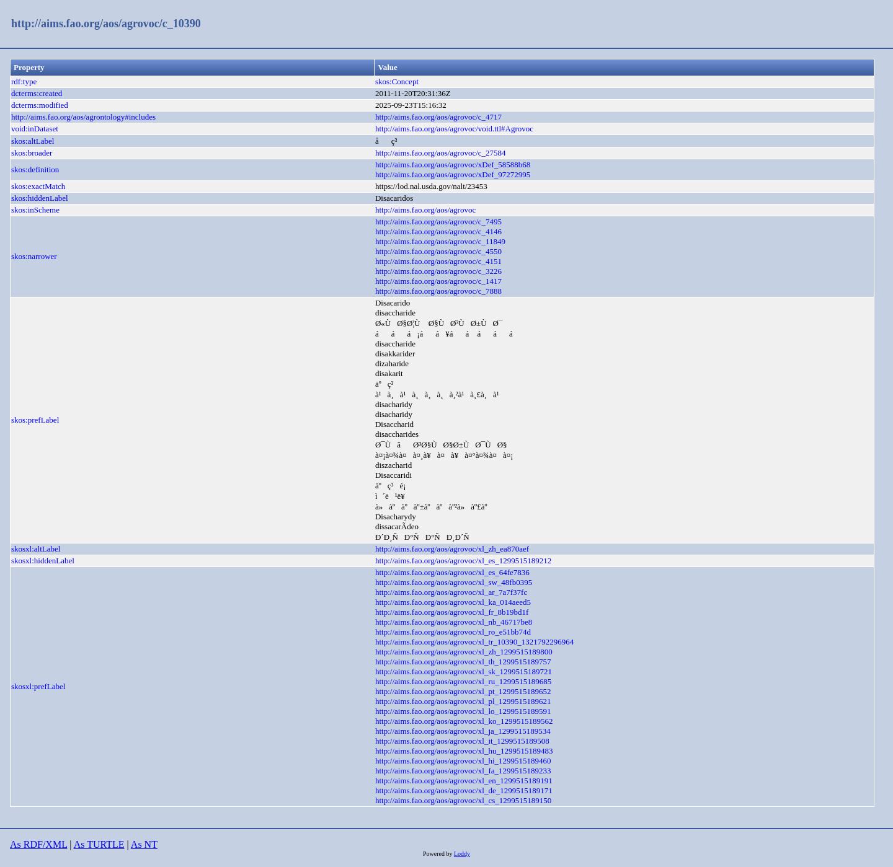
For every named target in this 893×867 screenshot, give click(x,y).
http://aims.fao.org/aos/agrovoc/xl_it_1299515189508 (462, 741)
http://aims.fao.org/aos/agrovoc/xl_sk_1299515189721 (463, 671)
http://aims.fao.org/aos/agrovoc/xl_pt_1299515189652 (463, 691)
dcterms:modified (39, 105)
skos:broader (31, 152)
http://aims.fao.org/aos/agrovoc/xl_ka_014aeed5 (453, 602)
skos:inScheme (35, 209)
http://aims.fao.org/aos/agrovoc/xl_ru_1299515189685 (463, 681)
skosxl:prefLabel (38, 686)
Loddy (462, 853)
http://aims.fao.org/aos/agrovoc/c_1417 (438, 281)
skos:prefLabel (35, 420)
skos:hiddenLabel (39, 198)
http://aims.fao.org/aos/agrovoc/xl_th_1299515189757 (463, 661)
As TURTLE (99, 844)
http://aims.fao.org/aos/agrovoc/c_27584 (440, 152)
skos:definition (35, 169)
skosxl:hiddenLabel (42, 560)
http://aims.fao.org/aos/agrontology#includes (83, 116)
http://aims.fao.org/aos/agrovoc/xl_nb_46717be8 (453, 622)
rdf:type (24, 81)
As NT (144, 844)
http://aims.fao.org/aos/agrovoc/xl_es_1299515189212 (463, 560)
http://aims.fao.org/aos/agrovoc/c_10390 (106, 23)
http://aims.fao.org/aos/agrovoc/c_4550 (438, 251)
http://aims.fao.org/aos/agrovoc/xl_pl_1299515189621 (463, 701)
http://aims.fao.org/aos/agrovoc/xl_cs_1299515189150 (463, 800)
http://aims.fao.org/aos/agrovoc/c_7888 (438, 291)
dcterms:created (36, 93)
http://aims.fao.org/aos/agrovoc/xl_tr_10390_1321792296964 (474, 641)
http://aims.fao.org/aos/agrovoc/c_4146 (438, 231)
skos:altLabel (32, 141)
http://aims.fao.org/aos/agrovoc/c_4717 (438, 116)
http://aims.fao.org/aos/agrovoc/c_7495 (438, 221)
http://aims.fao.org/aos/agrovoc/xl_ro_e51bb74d (453, 631)
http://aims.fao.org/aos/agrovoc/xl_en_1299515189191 (464, 780)
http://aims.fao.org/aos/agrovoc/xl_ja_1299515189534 (463, 731)
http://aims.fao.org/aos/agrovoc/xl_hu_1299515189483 (464, 750)
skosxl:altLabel (35, 548)
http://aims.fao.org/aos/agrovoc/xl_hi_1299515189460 (463, 760)
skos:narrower (34, 256)
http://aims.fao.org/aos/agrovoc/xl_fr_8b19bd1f (451, 612)
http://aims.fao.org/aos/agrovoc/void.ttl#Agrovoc (454, 128)
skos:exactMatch (38, 186)
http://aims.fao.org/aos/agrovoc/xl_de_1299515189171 (464, 790)
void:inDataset (34, 128)
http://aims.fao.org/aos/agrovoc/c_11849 (440, 241)
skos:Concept (397, 81)
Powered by (438, 853)
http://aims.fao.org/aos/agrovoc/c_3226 (438, 271)
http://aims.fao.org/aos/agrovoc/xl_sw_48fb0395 (453, 582)
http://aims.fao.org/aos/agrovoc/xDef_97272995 (452, 174)
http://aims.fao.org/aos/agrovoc (425, 209)
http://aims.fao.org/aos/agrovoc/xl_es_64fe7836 (452, 572)
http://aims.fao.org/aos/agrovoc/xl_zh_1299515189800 (464, 651)
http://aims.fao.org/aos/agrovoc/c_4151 (438, 261)
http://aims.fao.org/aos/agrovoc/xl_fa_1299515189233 (463, 770)
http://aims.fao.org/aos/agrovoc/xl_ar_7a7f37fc (451, 592)
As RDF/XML (38, 844)
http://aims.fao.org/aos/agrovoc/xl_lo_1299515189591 (463, 711)
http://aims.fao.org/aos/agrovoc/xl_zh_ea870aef (452, 548)
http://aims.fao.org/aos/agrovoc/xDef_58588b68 (452, 164)
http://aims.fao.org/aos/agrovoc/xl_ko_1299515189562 (464, 721)
